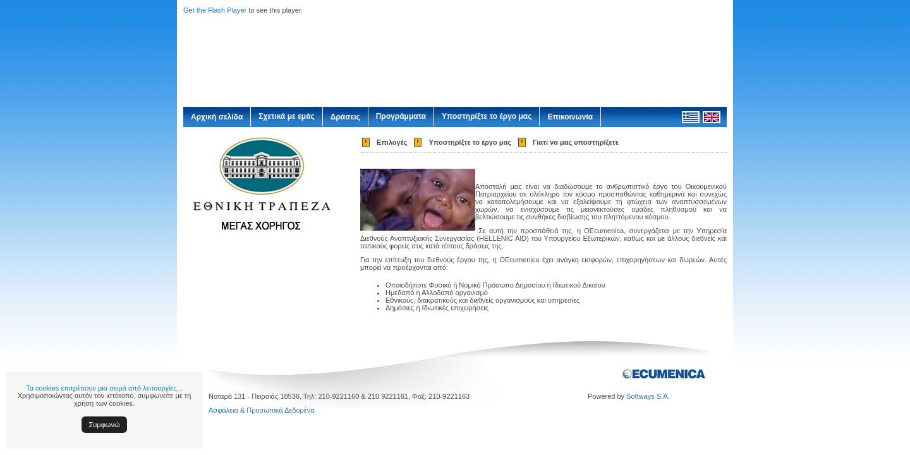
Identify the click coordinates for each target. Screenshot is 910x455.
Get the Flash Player (214, 10)
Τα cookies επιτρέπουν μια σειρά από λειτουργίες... (104, 388)
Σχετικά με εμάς (286, 116)
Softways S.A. (647, 396)
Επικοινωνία (570, 116)
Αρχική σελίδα (217, 116)
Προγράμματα (401, 116)
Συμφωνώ (104, 424)
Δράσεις (345, 116)
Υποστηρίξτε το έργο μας (486, 116)
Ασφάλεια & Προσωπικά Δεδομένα (262, 410)
